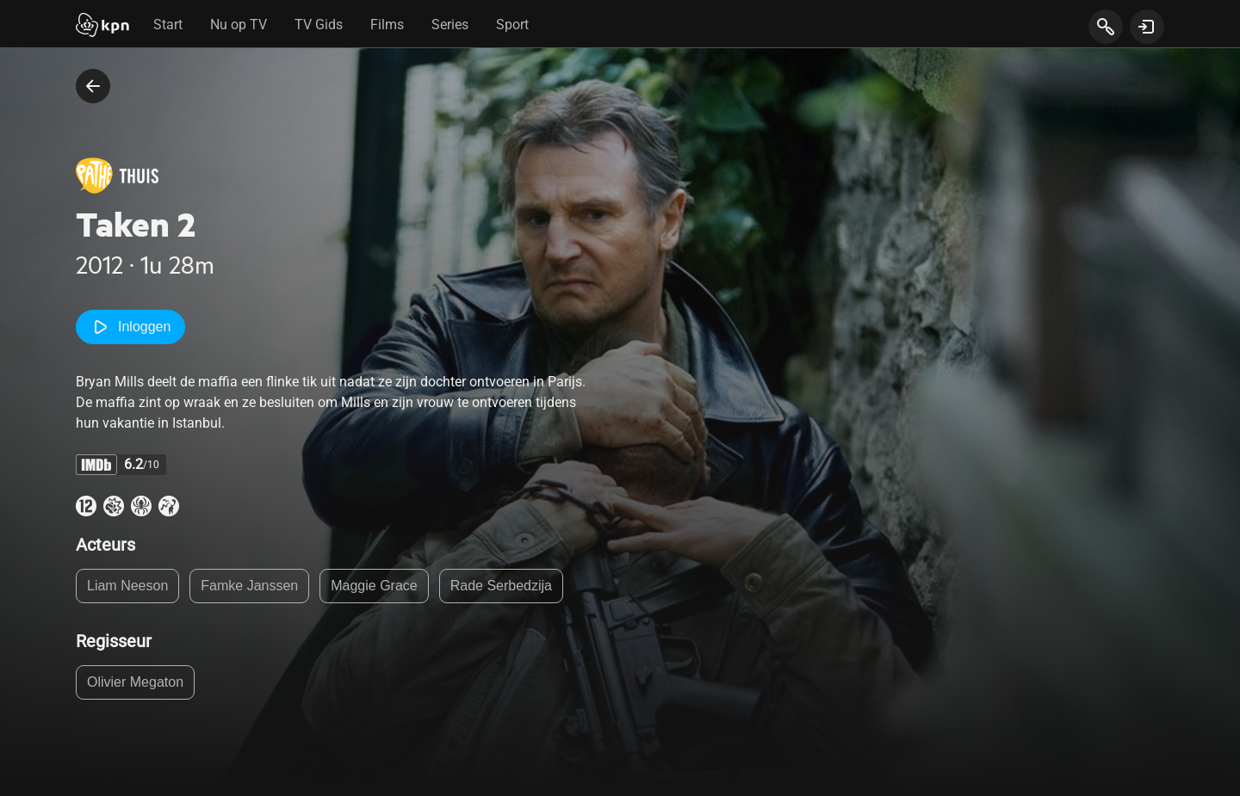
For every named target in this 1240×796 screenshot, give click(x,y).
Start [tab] (168, 24)
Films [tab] (387, 24)
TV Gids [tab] (318, 24)
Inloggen (130, 327)
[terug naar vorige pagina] (93, 86)
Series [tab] (449, 24)
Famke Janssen (249, 585)
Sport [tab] (512, 24)
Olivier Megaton (135, 682)
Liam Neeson (127, 585)
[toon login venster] (1147, 26)
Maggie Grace (374, 585)
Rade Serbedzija (501, 585)
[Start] (102, 26)
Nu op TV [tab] (238, 24)
